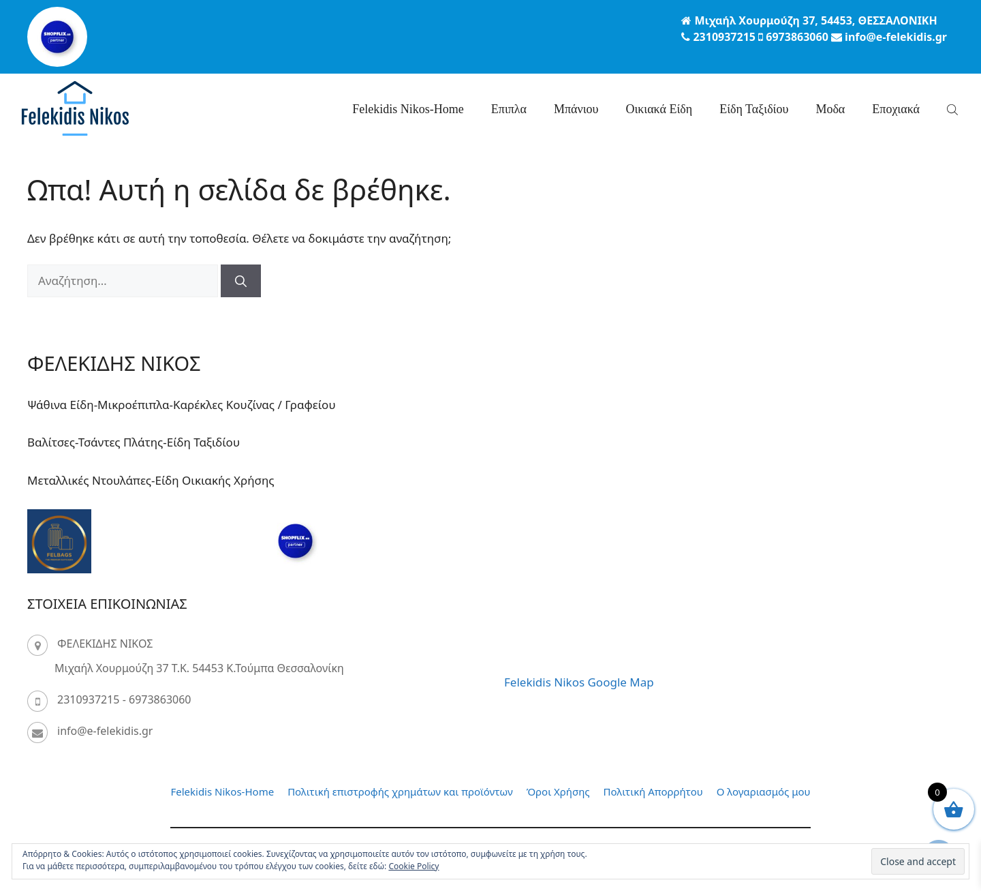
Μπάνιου (576, 109)
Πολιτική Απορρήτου (653, 791)
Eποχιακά (896, 109)
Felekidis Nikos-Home (408, 109)
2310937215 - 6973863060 (124, 699)
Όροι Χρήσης (558, 791)
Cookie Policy (413, 866)
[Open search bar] (954, 109)
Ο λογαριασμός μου (764, 791)
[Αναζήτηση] (241, 281)
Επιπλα (509, 109)
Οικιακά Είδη (658, 109)
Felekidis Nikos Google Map (579, 682)
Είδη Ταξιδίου (753, 109)
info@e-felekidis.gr (105, 730)
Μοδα (830, 109)
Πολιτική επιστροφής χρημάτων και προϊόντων (400, 791)
